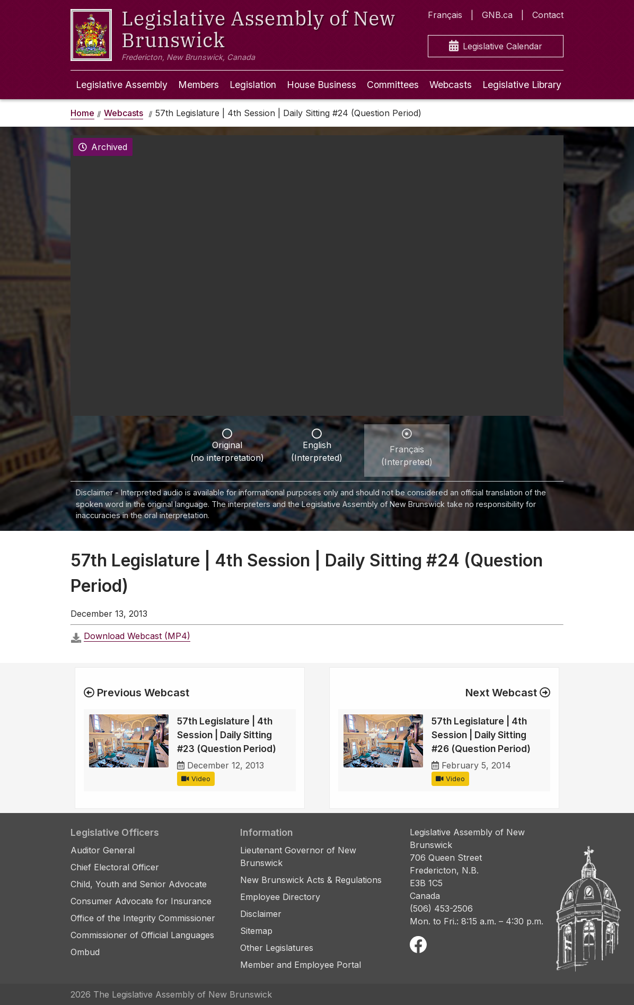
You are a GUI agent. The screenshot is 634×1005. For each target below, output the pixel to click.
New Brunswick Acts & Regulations (311, 880)
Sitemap (256, 930)
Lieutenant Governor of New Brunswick (298, 856)
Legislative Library (521, 84)
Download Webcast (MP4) (137, 636)
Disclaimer (260, 913)
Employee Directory (280, 897)
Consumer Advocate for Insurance (141, 901)
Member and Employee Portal (300, 964)
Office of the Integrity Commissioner (143, 918)
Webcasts (450, 84)
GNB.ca (497, 15)
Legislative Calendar (495, 46)
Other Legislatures (276, 947)
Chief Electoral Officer (115, 867)
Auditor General (103, 850)
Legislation (253, 84)
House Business (321, 84)
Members (198, 84)
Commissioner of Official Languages (142, 935)
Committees (393, 84)
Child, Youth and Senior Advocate (139, 884)
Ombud (85, 952)
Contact (547, 15)
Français (445, 15)
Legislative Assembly (122, 84)
